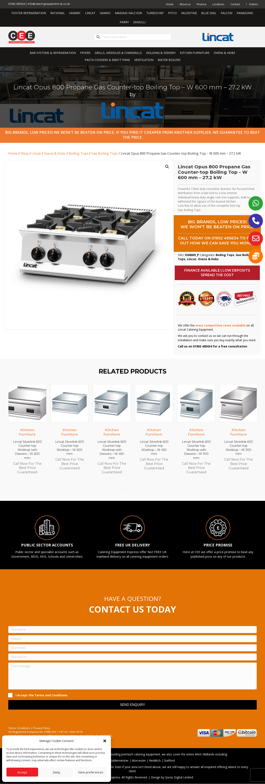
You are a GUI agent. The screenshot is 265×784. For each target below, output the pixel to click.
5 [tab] (134, 489)
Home (169, 4)
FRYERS (85, 53)
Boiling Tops (78, 153)
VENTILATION (143, 60)
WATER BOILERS (169, 60)
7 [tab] (143, 489)
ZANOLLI (139, 22)
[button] (105, 741)
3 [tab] (126, 489)
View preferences (90, 772)
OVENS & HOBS (224, 53)
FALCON (226, 13)
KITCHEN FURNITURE (194, 53)
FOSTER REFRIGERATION (29, 13)
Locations (218, 4)
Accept (22, 772)
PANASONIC (245, 13)
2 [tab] (122, 489)
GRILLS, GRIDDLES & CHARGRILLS (118, 53)
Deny (56, 772)
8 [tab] (147, 489)
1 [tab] (118, 489)
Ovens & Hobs (55, 153)
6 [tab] (139, 489)
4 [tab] (130, 489)
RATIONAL (57, 13)
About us (185, 4)
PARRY (124, 22)
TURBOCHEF (155, 13)
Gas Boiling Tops (104, 153)
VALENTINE (189, 13)
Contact (235, 4)
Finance (201, 4)
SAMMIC (75, 13)
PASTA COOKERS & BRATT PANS (107, 60)
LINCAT (90, 13)
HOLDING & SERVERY (161, 53)
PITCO (172, 13)
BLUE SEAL (208, 13)
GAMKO (105, 13)
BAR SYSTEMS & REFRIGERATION (53, 53)
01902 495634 (225, 238)
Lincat (36, 153)
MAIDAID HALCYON (128, 13)
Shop (24, 153)
